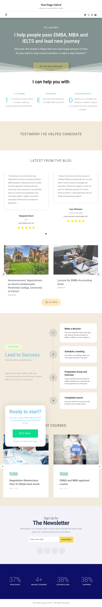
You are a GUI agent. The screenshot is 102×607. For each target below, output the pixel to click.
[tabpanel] (26, 200)
